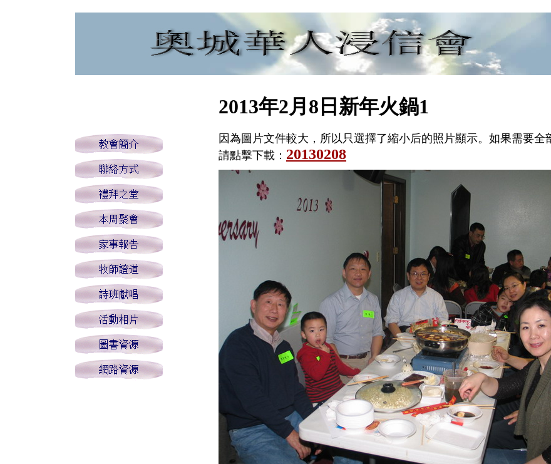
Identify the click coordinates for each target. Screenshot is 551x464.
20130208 (316, 154)
